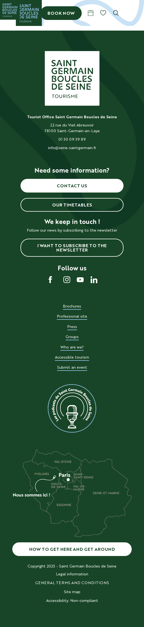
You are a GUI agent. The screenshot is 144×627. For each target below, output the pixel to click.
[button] (116, 13)
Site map (72, 592)
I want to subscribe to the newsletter (72, 248)
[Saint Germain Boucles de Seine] (10, 10)
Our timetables (72, 205)
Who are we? (72, 347)
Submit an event (72, 367)
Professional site (72, 316)
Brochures (72, 306)
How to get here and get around (72, 549)
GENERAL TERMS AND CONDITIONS (72, 583)
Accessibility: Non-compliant (72, 600)
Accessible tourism (72, 357)
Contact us (72, 185)
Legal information (72, 574)
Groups (72, 337)
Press (72, 326)
